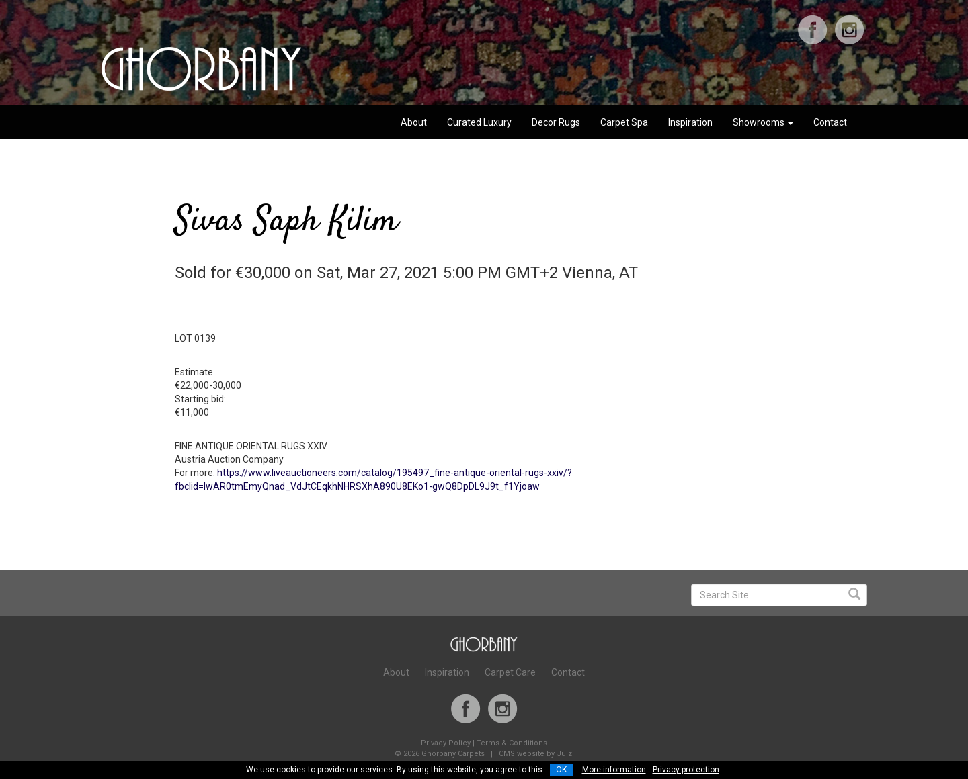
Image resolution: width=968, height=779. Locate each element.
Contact (830, 122)
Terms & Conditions (512, 743)
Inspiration (690, 122)
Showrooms (763, 122)
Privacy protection (686, 769)
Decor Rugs (556, 122)
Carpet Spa (624, 122)
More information (614, 769)
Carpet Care (510, 672)
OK (561, 769)
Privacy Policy (446, 743)
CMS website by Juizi (536, 753)
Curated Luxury (479, 122)
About (414, 122)
